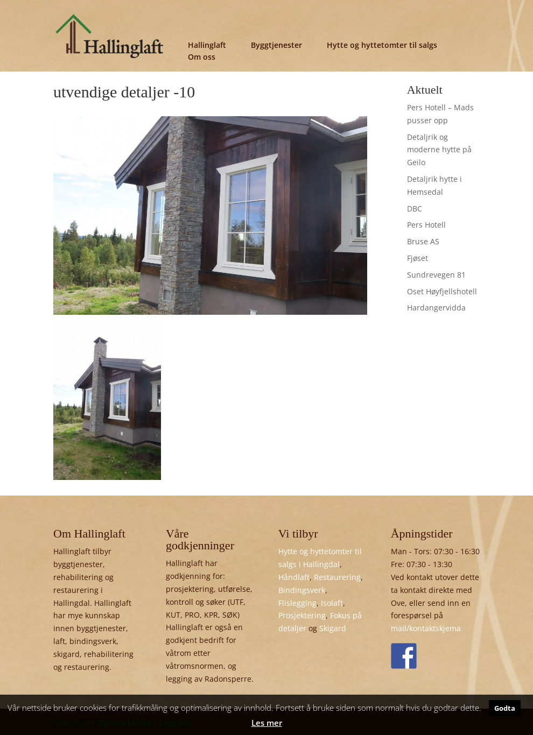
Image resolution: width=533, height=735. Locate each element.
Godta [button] (504, 708)
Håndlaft (294, 577)
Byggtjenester (276, 45)
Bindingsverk (301, 590)
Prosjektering (302, 615)
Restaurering (337, 577)
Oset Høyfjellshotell (442, 291)
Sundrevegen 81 (436, 275)
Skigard (332, 628)
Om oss (201, 57)
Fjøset (417, 258)
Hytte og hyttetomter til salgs (382, 45)
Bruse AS (423, 241)
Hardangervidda (436, 307)
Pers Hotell (426, 225)
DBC (414, 208)
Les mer (266, 722)
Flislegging (297, 603)
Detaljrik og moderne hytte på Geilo (439, 150)
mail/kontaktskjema (426, 628)
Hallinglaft (207, 45)
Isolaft (332, 603)
